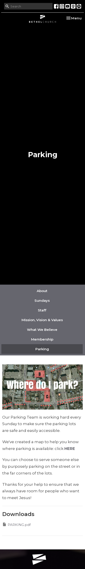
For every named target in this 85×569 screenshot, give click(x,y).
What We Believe (42, 329)
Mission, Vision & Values (42, 320)
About (42, 291)
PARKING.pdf (16, 524)
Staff (42, 310)
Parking (42, 349)
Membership (42, 339)
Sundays (42, 300)
